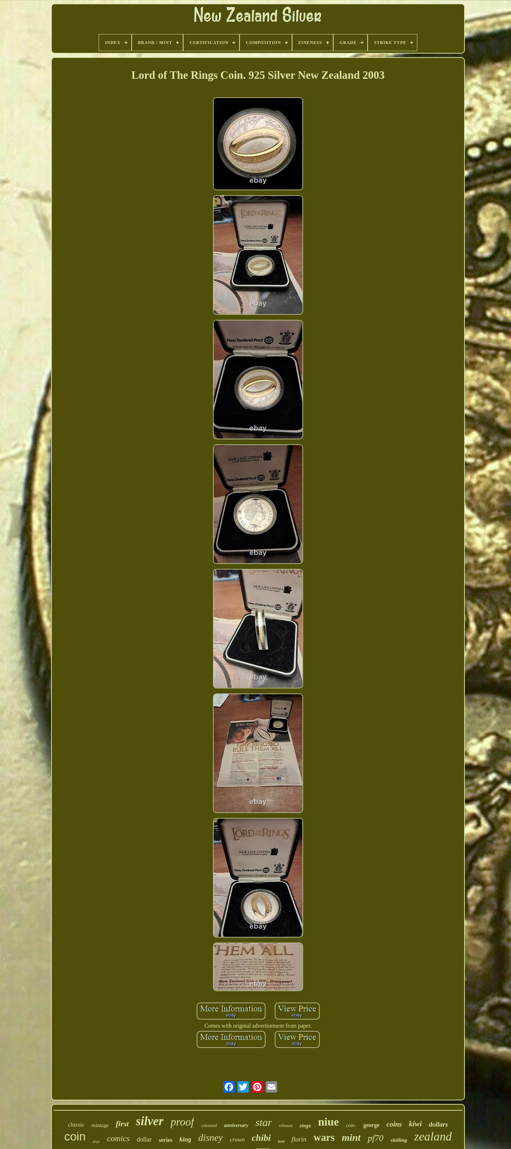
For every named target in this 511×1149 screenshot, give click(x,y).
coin (75, 1136)
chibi (261, 1138)
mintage (100, 1125)
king (185, 1139)
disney (210, 1137)
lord (281, 1141)
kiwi (415, 1124)
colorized (209, 1125)
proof (182, 1122)
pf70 (375, 1138)
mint (351, 1137)
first (122, 1123)
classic (76, 1124)
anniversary (236, 1125)
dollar (144, 1139)
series (165, 1140)
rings (305, 1125)
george (371, 1125)
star (264, 1122)
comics (118, 1138)
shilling (399, 1140)
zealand (433, 1136)
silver (150, 1121)
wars (324, 1137)
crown (237, 1139)
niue (328, 1121)
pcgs (96, 1141)
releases (285, 1125)
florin (298, 1139)
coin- (351, 1125)
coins (394, 1124)
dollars (438, 1124)
